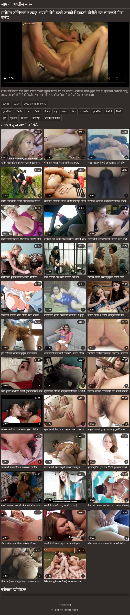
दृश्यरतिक (97, 111)
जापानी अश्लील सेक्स (16, 4)
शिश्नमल (24, 118)
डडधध (64, 111)
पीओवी (108, 111)
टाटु (55, 111)
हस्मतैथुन (36, 118)
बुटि (4, 118)
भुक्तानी (13, 118)
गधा (28, 111)
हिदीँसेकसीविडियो (52, 118)
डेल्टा (74, 111)
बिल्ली (119, 111)
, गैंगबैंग (19, 111)
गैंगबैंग (37, 111)
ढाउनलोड (84, 111)
